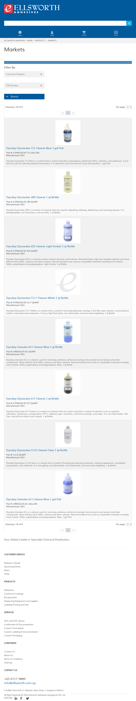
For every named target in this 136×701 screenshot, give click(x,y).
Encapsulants (10, 597)
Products (40, 41)
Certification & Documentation (18, 624)
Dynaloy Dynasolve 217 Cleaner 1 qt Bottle (32, 398)
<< (62, 113)
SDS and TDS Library (14, 621)
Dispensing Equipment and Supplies (21, 601)
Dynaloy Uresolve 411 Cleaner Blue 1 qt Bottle (34, 347)
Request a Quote (12, 563)
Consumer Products (24, 74)
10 (128, 107)
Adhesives (9, 590)
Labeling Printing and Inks (16, 605)
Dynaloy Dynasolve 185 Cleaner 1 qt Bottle (32, 197)
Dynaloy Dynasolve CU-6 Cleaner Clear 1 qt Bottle (36, 450)
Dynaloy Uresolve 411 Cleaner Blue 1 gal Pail (33, 499)
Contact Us (9, 651)
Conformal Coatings (13, 594)
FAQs (6, 574)
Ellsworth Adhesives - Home (18, 41)
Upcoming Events (12, 566)
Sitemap (8, 662)
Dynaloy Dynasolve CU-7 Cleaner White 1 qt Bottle (37, 298)
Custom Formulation (14, 628)
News (7, 570)
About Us (8, 655)
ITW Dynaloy (24, 85)
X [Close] (41, 74)
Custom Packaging (13, 635)
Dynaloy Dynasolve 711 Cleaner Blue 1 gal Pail (34, 148)
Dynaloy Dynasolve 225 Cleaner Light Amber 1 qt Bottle (40, 246)
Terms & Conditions (13, 659)
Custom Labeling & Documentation (21, 632)
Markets (52, 41)
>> (73, 113)
